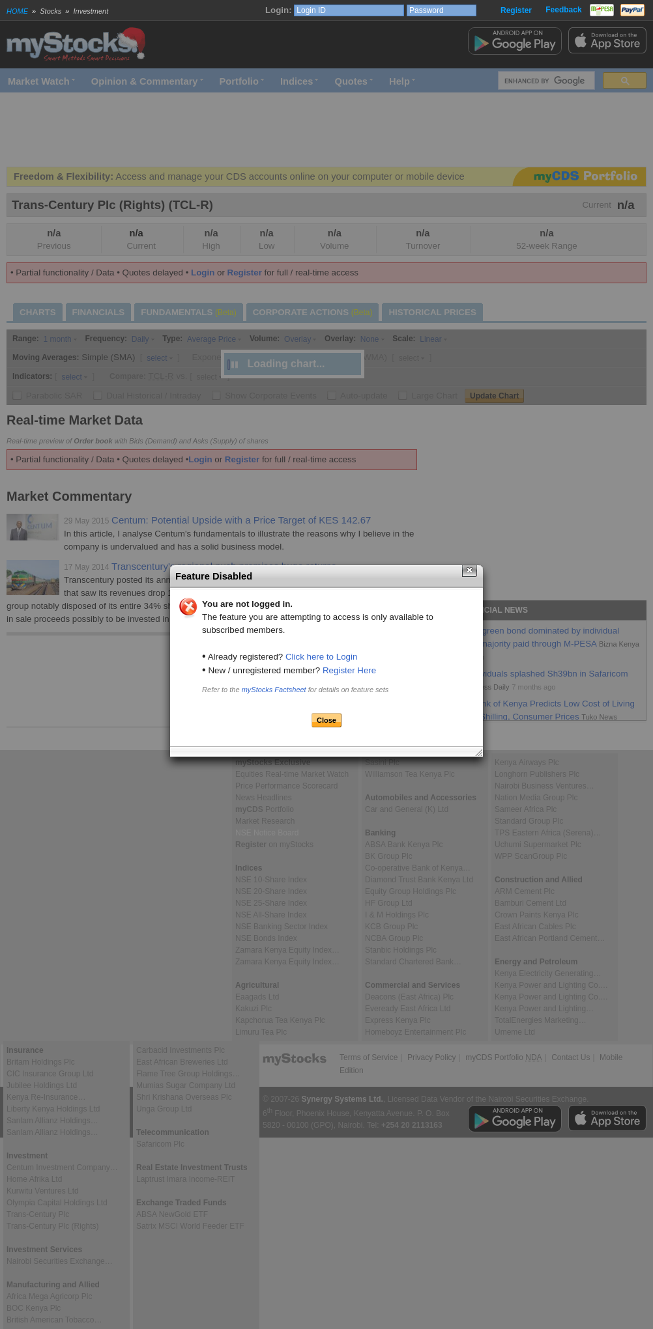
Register (516, 10)
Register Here (349, 670)
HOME (17, 11)
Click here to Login (321, 657)
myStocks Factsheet (274, 689)
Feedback (563, 9)
